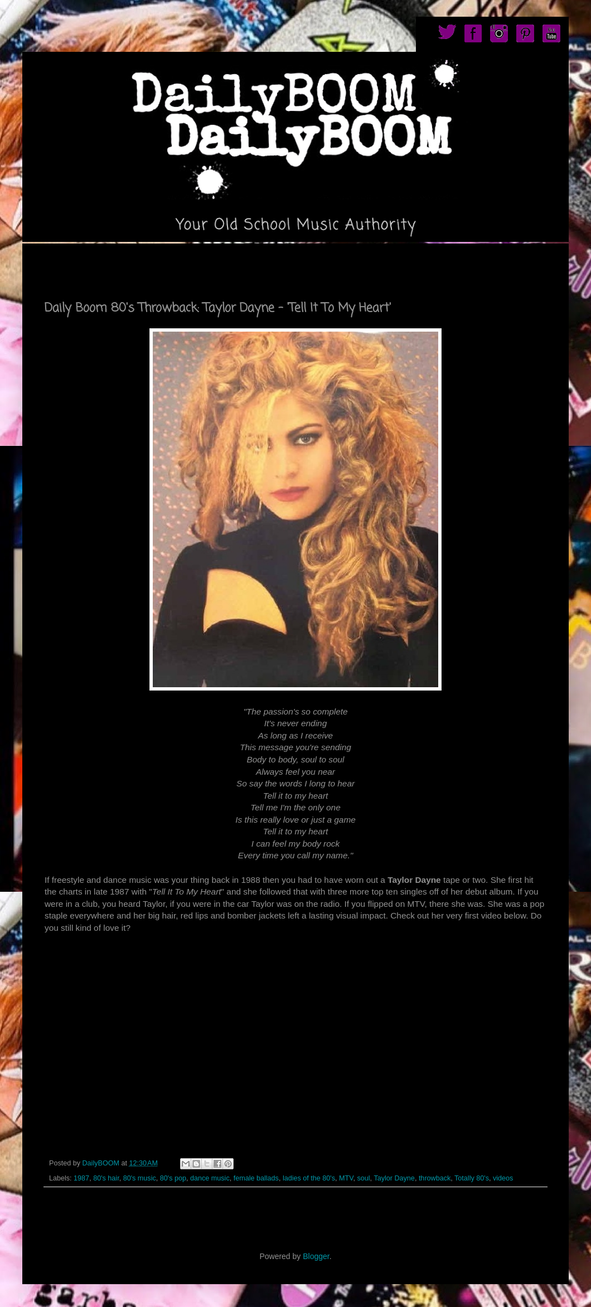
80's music (139, 1178)
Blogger (316, 1256)
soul (363, 1178)
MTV (346, 1178)
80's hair (106, 1178)
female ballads (256, 1178)
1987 (81, 1178)
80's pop (173, 1178)
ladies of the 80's (309, 1178)
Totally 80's (471, 1178)
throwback (434, 1178)
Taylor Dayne (394, 1178)
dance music (210, 1178)
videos (503, 1178)
